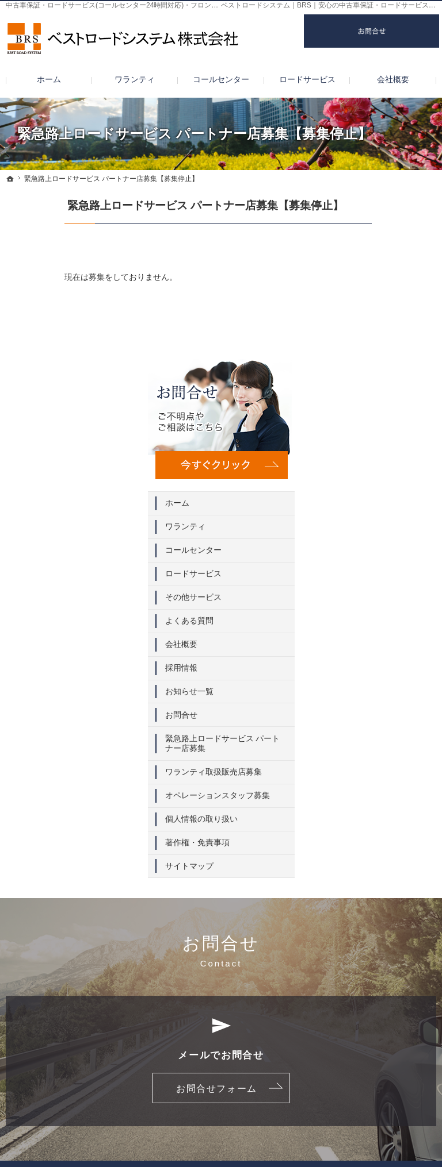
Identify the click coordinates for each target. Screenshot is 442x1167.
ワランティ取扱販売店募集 (388, 571)
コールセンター (376, 344)
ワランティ (368, 321)
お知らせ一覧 (372, 485)
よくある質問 (372, 415)
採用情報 (364, 462)
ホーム (360, 297)
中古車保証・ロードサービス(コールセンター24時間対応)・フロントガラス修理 (129, 5)
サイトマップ (372, 680)
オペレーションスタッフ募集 (388, 605)
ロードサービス (376, 368)
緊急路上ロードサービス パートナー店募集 (388, 538)
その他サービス (376, 391)
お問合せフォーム (216, 906)
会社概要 (364, 438)
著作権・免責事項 (380, 656)
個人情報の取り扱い (384, 633)
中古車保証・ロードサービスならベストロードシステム (243, 1141)
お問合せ (364, 509)
